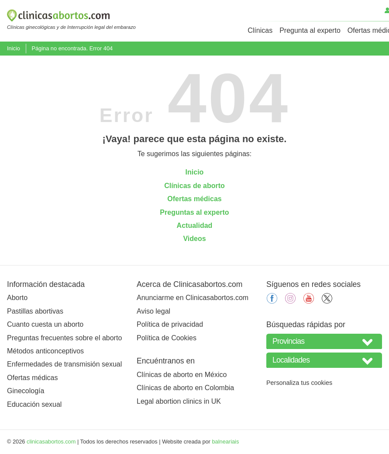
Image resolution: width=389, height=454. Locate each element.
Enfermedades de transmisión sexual (64, 364)
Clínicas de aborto (194, 185)
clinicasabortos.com (51, 441)
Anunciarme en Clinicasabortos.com (192, 297)
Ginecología (25, 391)
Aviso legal (153, 311)
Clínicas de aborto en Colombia (185, 387)
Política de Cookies (166, 338)
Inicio (13, 48)
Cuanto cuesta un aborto (45, 324)
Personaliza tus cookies (299, 382)
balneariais (225, 441)
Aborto (17, 297)
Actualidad (195, 225)
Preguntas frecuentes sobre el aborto (64, 338)
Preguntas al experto (194, 212)
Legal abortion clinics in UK (179, 401)
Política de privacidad (170, 324)
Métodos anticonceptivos (45, 351)
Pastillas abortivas (35, 311)
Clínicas (260, 30)
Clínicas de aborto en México (182, 374)
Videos (194, 238)
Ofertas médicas (194, 199)
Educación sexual (34, 404)
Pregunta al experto (310, 30)
